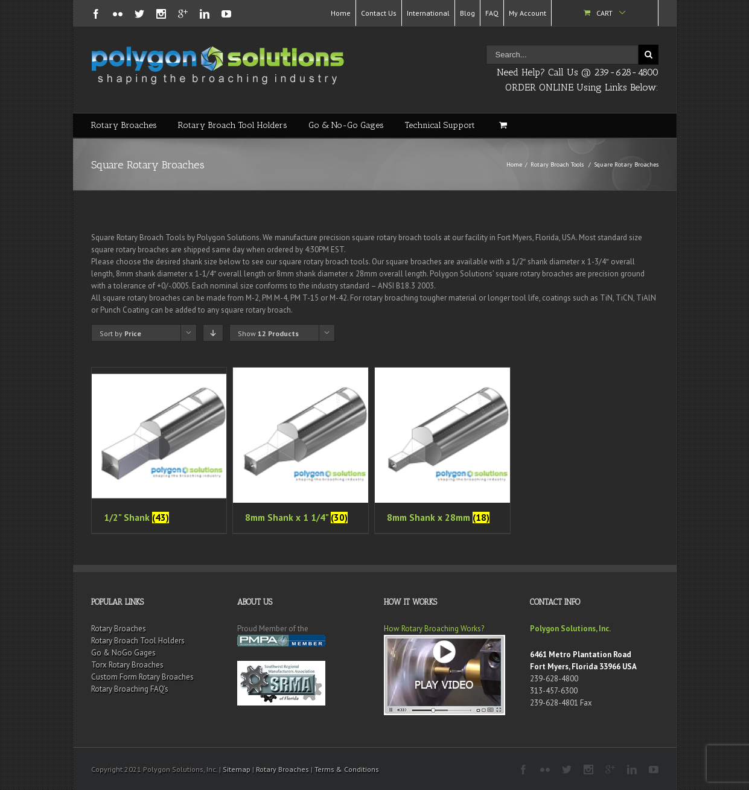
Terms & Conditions (346, 769)
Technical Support (440, 125)
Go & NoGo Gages (123, 653)
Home (341, 13)
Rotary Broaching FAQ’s (129, 689)
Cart (604, 13)
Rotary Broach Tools (557, 164)
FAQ (492, 13)
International (428, 13)
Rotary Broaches (124, 125)
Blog (467, 13)
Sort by (120, 333)
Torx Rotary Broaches (127, 665)
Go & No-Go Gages (346, 125)
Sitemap (236, 769)
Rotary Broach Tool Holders (232, 125)
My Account (527, 13)
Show (268, 333)
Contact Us (379, 13)
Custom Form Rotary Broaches (142, 677)
